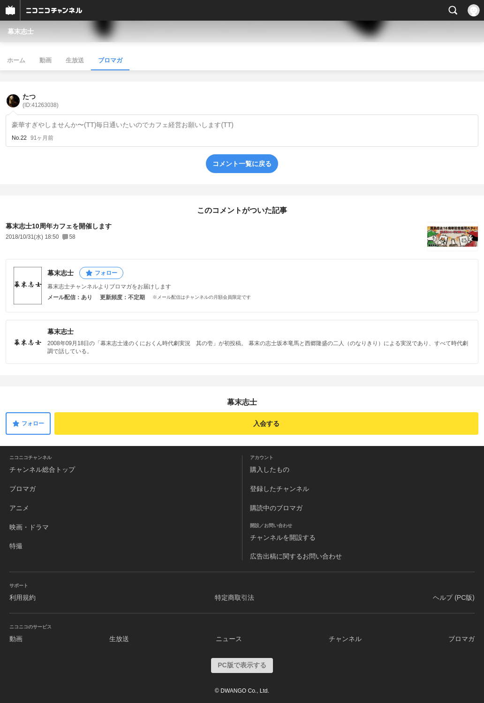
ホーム (16, 60)
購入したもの (269, 469)
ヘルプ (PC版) (454, 597)
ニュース (229, 639)
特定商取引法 (234, 597)
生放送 (75, 60)
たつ (41, 100)
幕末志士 (21, 31)
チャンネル (345, 639)
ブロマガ (110, 60)
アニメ (19, 508)
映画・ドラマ (29, 527)
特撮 (16, 546)
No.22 (19, 138)
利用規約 (22, 597)
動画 (45, 60)
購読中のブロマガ (276, 508)
